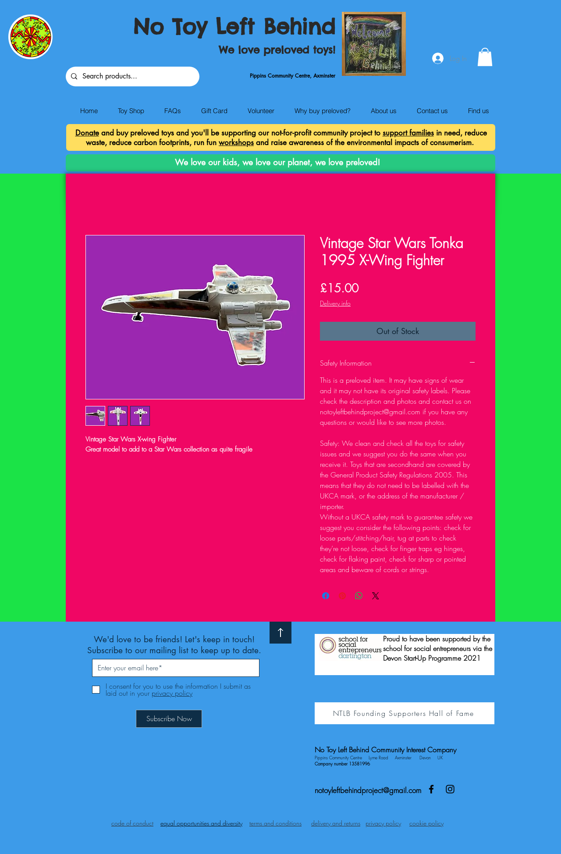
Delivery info (335, 303)
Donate (87, 133)
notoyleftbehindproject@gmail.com (368, 790)
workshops (236, 142)
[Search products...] (131, 76)
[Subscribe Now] (169, 719)
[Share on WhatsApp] (359, 596)
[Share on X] (375, 596)
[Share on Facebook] (325, 596)
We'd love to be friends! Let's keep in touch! (174, 639)
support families (408, 133)
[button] (485, 57)
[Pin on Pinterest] (342, 596)
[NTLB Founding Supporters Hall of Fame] (404, 713)
